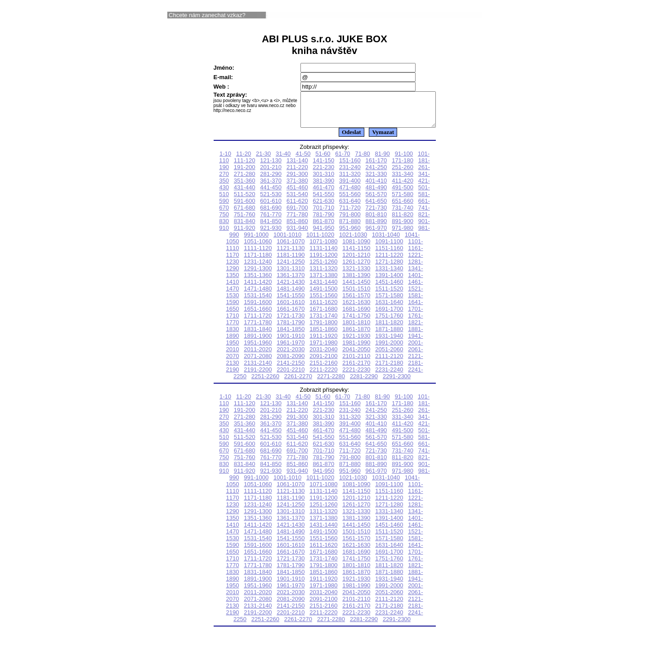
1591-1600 (258, 308)
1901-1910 (290, 342)
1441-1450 (356, 288)
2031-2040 (323, 356)
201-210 (271, 173)
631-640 (350, 207)
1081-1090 (356, 248)
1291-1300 (258, 275)
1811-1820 (389, 329)
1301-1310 (290, 275)
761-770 (271, 221)
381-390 (323, 187)
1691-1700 (389, 315)
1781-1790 (290, 329)
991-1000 (256, 241)
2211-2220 (323, 376)
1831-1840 (258, 335)
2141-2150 (290, 369)
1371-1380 (323, 281)
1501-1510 (356, 295)
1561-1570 (356, 302)
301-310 (323, 180)
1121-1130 (290, 254)
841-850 (271, 227)
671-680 (244, 214)
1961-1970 (290, 349)
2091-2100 (323, 362)
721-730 (376, 214)
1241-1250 (290, 268)
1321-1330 (356, 275)
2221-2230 (356, 376)
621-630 (323, 207)
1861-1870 (356, 335)
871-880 (350, 227)
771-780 (297, 221)
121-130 (271, 167)
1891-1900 (258, 342)
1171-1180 (258, 261)
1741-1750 (356, 322)
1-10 (225, 160)
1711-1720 (258, 322)
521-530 (271, 200)
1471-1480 (258, 295)
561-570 (376, 200)
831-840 (244, 227)
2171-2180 (389, 369)
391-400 (350, 187)
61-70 (342, 160)
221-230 (323, 173)
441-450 (271, 194)
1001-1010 (287, 241)
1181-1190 (290, 261)
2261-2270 (298, 383)
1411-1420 (258, 288)
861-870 (323, 227)
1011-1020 (320, 241)
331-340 (402, 180)
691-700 (297, 214)
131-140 (297, 167)
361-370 (271, 187)
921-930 (271, 234)
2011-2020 (258, 356)
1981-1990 (356, 349)
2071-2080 (258, 362)
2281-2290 (364, 383)
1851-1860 (323, 335)
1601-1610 (290, 308)
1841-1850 (290, 335)
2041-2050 (356, 356)
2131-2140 (258, 369)
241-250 (376, 173)
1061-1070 (290, 248)
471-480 (350, 194)
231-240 (350, 173)
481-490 (376, 194)
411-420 (402, 187)
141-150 (323, 167)
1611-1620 (323, 308)
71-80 (362, 160)
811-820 (402, 221)
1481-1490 (290, 295)
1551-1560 (323, 302)
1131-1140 (323, 254)
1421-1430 (290, 288)
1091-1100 (389, 248)
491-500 (402, 194)
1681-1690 (356, 315)
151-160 (350, 167)
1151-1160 (389, 254)
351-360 (244, 187)
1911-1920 (323, 342)
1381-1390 (356, 281)
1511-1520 (389, 295)
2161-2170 (356, 369)
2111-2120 (389, 362)
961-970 (376, 234)
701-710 (323, 214)
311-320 (350, 180)
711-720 (350, 214)
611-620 (297, 207)
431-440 (244, 194)
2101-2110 (356, 362)
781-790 (323, 221)
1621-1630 (356, 308)
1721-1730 (290, 322)
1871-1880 (389, 335)
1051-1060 (258, 248)
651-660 (402, 207)
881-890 (376, 227)
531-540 (297, 200)
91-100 (404, 160)
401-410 (376, 187)
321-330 (376, 180)
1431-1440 (323, 288)
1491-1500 (323, 295)
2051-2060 (389, 356)
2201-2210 (290, 376)
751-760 (244, 221)
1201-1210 (356, 261)
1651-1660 (258, 315)
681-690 (271, 214)
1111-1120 (258, 254)
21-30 (263, 160)
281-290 (271, 180)
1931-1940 (389, 342)
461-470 (323, 194)
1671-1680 (323, 315)
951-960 (350, 234)
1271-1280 (389, 268)
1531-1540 (258, 302)
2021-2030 (290, 356)
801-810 (376, 221)
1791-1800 (323, 329)
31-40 (283, 160)
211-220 (297, 173)
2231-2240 (389, 376)
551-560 (350, 200)
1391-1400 (389, 281)
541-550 (323, 200)
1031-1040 (386, 241)
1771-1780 (258, 329)
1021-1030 (353, 241)
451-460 (297, 194)
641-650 (376, 207)
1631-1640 (389, 308)
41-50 (302, 160)
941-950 (323, 234)
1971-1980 (323, 349)
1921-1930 (356, 342)
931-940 (297, 234)
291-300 (297, 180)
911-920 (244, 234)
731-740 (402, 214)
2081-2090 (290, 362)
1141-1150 (356, 254)
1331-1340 (389, 275)
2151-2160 (323, 369)
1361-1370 (290, 281)
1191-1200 (323, 261)
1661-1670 (290, 315)
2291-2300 (397, 383)
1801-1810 (356, 329)
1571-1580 (389, 302)
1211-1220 (389, 261)
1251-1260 (323, 268)
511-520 (244, 200)
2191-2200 (258, 376)
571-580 (402, 200)
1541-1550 (290, 302)
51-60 (322, 160)
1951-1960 (258, 349)
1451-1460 (389, 288)
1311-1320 (323, 275)
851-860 (297, 227)
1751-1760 (389, 322)
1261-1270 (356, 268)
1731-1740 (323, 322)
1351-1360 (258, 281)
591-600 (244, 207)
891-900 (402, 227)
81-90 (382, 160)
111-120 (244, 167)
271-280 (244, 180)
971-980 (402, 234)
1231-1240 (258, 268)
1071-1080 (323, 248)
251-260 (402, 173)
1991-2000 (389, 349)
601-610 (271, 207)
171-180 (402, 167)
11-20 (243, 160)
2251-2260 (265, 383)
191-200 (244, 173)
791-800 (350, 221)
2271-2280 (331, 383)
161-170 (376, 167)
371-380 (297, 187)
